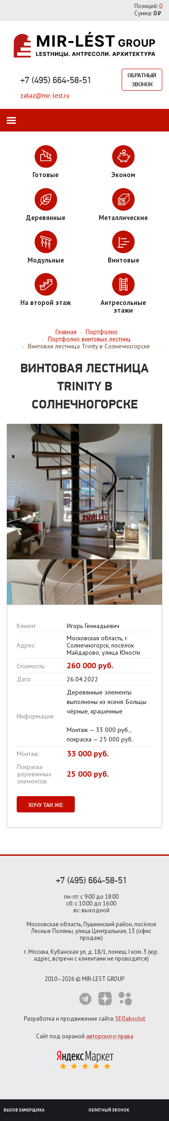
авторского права (109, 1036)
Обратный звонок (142, 79)
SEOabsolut (130, 1019)
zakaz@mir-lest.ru (44, 95)
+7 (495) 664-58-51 (55, 80)
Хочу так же (45, 804)
